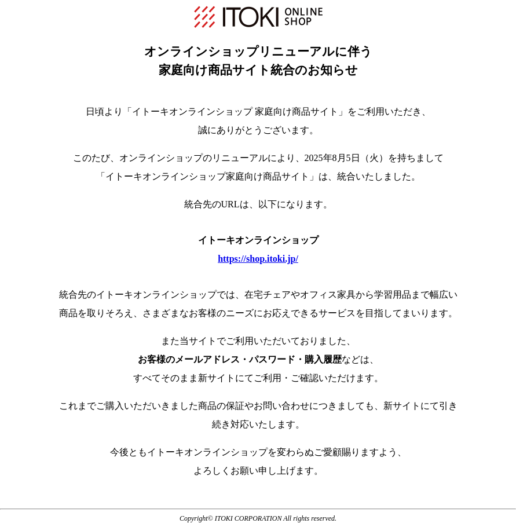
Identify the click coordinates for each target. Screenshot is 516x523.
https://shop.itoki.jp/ (258, 259)
